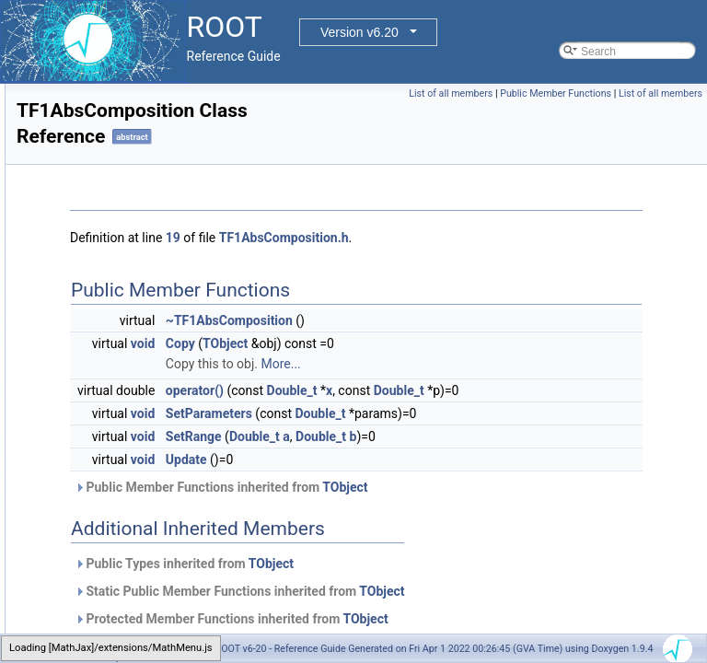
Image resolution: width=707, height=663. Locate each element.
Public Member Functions (642, 93)
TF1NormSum (95, 428)
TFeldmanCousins (105, 549)
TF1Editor (85, 407)
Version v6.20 (359, 32)
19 (403, 237)
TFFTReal (85, 610)
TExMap (81, 286)
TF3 (70, 509)
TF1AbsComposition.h (514, 237)
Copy (410, 343)
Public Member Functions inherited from (451, 527)
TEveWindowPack (105, 205)
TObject (455, 343)
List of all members (537, 93)
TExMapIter (89, 306)
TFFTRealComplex (107, 630)
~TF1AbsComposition (459, 320)
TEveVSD (85, 104)
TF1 (70, 326)
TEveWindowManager (115, 185)
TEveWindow (93, 124)
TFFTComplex (96, 570)
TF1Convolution (100, 387)
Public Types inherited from (414, 604)
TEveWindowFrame (109, 164)
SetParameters (439, 433)
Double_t (522, 390)
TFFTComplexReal (107, 590)
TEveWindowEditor (108, 144)
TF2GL (78, 489)
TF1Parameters (99, 448)
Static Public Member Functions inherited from (470, 631)
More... (510, 363)
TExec (76, 266)
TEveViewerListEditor (114, 83)
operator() (425, 390)
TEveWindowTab (102, 245)
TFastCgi (83, 529)
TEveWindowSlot (103, 225)
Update (416, 500)
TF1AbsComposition (111, 367)
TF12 (74, 347)
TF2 (70, 468)
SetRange (424, 477)
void (373, 343)
